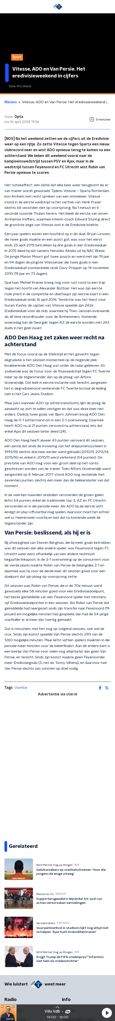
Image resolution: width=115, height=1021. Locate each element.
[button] (107, 1013)
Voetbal (20, 687)
